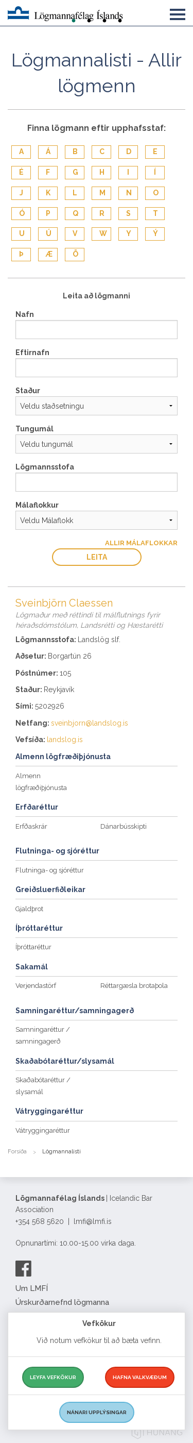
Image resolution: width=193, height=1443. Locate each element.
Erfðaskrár (31, 826)
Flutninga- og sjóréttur (49, 870)
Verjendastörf (35, 985)
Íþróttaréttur (33, 947)
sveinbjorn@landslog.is (89, 723)
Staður (27, 391)
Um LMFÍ (31, 1288)
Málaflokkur (37, 505)
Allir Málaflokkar (141, 543)
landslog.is (65, 739)
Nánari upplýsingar (97, 1412)
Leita (96, 557)
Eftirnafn (32, 352)
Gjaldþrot (29, 909)
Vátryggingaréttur (42, 1130)
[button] (177, 12)
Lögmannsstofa (44, 467)
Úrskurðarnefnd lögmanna (62, 1302)
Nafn (24, 314)
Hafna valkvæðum (140, 1377)
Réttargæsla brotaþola (134, 985)
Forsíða (17, 1151)
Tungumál (34, 429)
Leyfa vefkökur (53, 1377)
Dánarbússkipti (123, 826)
